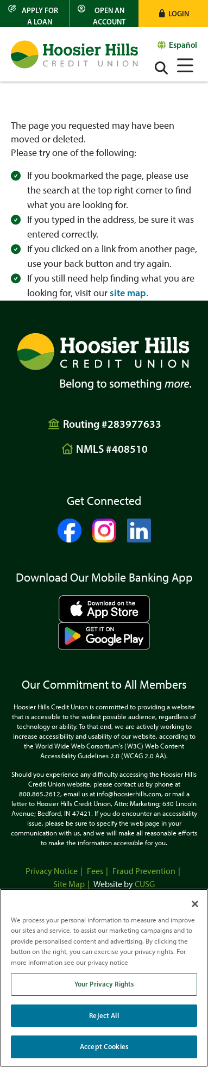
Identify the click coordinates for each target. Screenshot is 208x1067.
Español (183, 45)
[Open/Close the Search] (161, 68)
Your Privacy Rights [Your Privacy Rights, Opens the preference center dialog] (104, 983)
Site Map (69, 884)
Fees (95, 871)
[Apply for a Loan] (35, 13)
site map (128, 293)
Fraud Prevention (143, 871)
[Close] (195, 904)
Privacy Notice (52, 871)
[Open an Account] (104, 13)
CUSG (145, 884)
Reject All (103, 1015)
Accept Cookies (104, 1046)
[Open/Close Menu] (185, 64)
